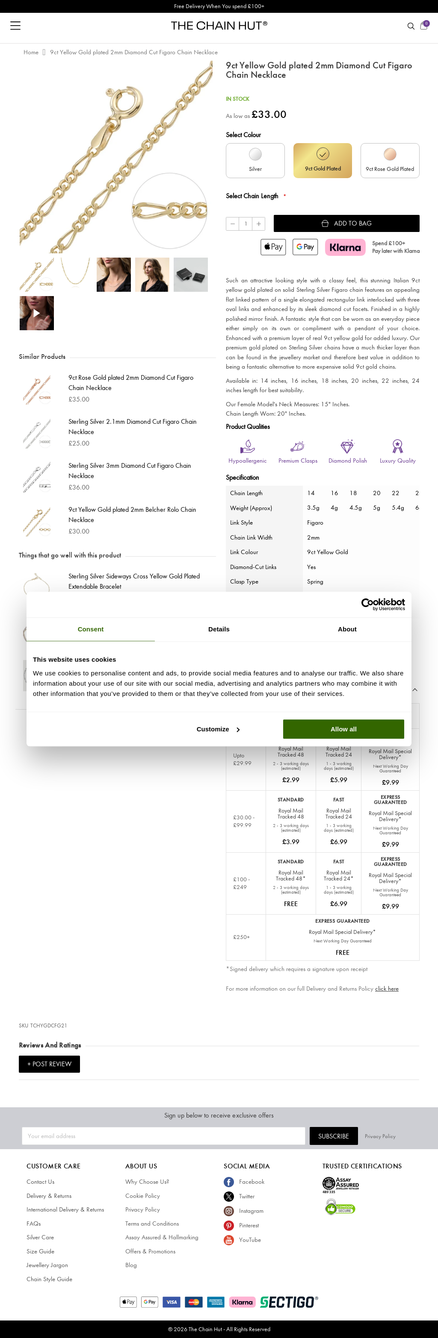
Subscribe (354, 1136)
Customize (218, 729)
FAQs (34, 1223)
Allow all (344, 729)
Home (31, 52)
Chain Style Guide (49, 1279)
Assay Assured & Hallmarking (161, 1237)
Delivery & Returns (49, 1196)
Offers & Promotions (150, 1251)
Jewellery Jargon (47, 1265)
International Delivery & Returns (65, 1209)
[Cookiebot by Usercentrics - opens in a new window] (367, 604)
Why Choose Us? (147, 1181)
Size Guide (40, 1251)
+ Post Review (49, 1064)
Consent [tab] (91, 629)
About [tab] (347, 629)
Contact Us (40, 1181)
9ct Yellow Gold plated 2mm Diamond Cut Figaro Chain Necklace (134, 52)
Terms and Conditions (152, 1223)
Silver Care (40, 1237)
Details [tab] (219, 629)
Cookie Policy (142, 1196)
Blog (131, 1265)
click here (387, 988)
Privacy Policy (400, 1136)
